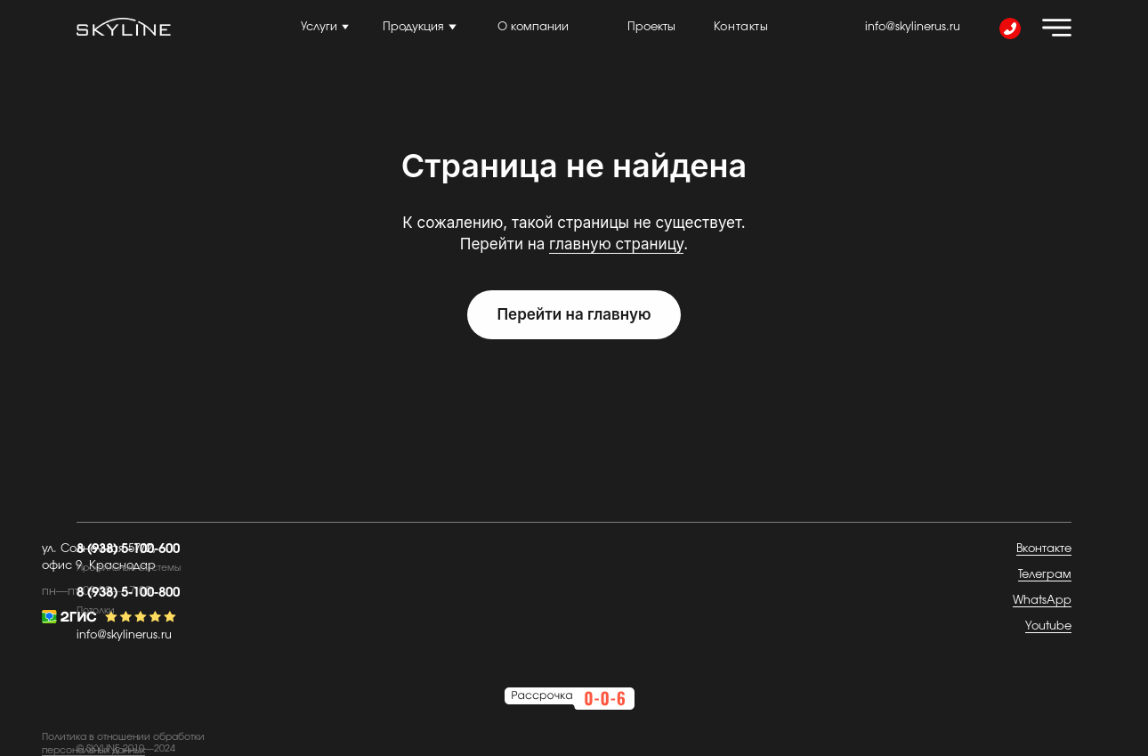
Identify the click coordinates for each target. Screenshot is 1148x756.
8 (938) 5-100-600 (128, 549)
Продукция (413, 27)
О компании (533, 27)
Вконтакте (1043, 549)
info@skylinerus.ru (912, 27)
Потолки (96, 610)
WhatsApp (1042, 600)
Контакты (741, 27)
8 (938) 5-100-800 (128, 592)
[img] (1056, 27)
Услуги (319, 27)
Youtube (1048, 626)
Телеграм (1044, 575)
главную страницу (616, 244)
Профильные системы (129, 568)
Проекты (651, 27)
